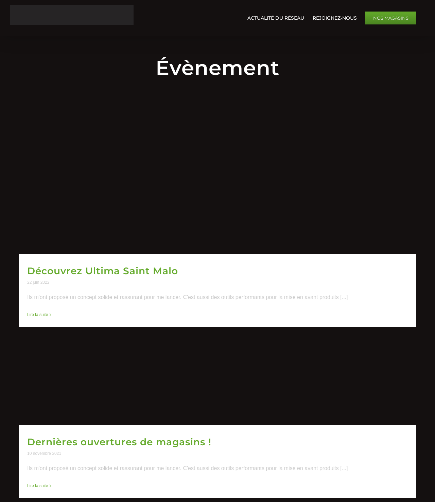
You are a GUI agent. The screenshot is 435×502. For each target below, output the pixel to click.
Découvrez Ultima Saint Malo (102, 271)
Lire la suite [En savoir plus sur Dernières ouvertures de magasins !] (37, 485)
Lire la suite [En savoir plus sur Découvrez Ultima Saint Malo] (37, 314)
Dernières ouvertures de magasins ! (119, 442)
